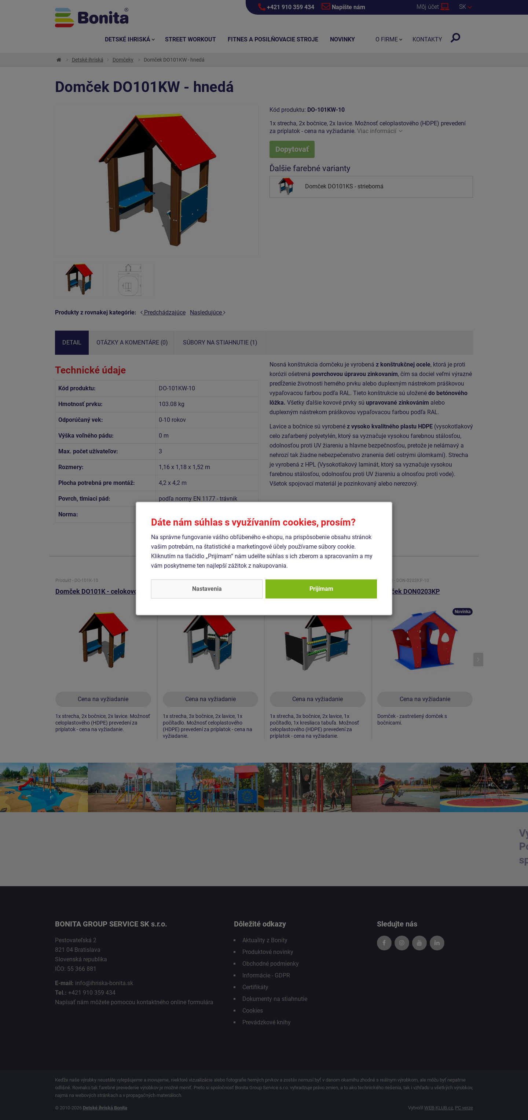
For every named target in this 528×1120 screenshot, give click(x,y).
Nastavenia (207, 588)
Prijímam (321, 588)
